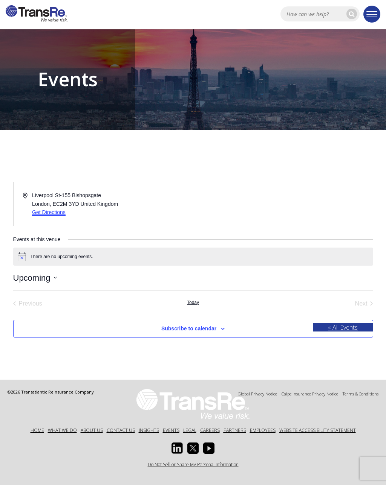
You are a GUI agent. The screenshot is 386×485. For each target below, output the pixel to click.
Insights (149, 430)
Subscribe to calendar (188, 328)
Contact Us (121, 430)
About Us (92, 430)
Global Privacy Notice (257, 394)
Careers (210, 430)
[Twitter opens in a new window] (193, 448)
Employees (263, 430)
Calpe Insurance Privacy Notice (310, 394)
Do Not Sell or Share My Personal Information (193, 464)
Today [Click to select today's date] (193, 302)
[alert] (193, 257)
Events (171, 430)
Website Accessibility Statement (317, 430)
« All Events (343, 327)
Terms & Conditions (360, 394)
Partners (235, 430)
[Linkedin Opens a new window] (177, 448)
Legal (189, 430)
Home (37, 430)
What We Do (62, 430)
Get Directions (49, 212)
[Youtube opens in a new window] (208, 448)
